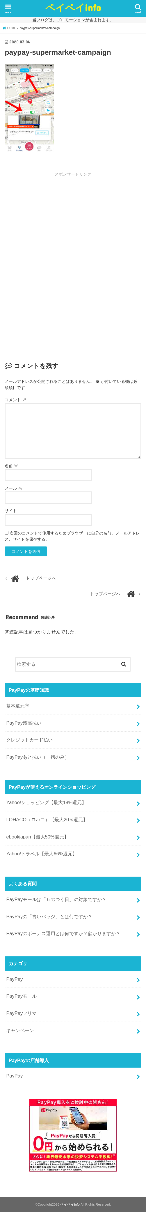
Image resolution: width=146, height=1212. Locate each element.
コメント (15, 399)
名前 (11, 465)
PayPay (14, 979)
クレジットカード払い (29, 739)
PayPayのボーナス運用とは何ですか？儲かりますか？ (63, 933)
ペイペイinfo (73, 7)
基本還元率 (17, 705)
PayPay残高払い (23, 723)
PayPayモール (21, 996)
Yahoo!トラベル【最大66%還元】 (41, 853)
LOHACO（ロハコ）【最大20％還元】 (47, 819)
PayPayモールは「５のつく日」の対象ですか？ (56, 899)
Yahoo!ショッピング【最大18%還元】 (46, 802)
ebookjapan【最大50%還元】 (37, 836)
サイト (11, 510)
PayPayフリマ (21, 1013)
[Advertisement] (73, 220)
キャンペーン (20, 1030)
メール (13, 488)
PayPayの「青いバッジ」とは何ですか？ (49, 916)
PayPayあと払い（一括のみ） (37, 757)
